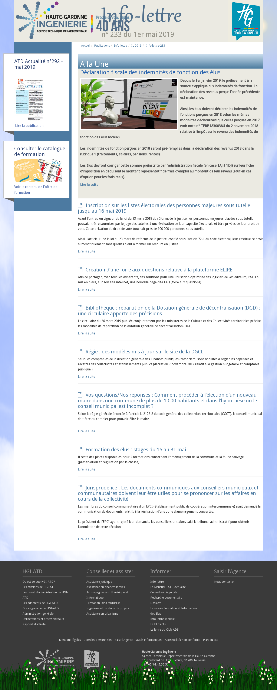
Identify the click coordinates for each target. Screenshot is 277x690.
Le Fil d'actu (158, 624)
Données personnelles (97, 639)
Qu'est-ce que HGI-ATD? (39, 581)
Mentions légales (70, 639)
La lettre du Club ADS (164, 629)
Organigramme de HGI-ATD (41, 608)
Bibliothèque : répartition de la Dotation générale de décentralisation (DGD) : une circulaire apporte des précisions (169, 310)
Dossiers (155, 603)
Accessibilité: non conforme (182, 639)
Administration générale (38, 613)
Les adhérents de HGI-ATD (40, 603)
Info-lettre (120, 45)
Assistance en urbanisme (102, 613)
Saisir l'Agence (124, 639)
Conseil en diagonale (163, 592)
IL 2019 (136, 45)
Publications (102, 45)
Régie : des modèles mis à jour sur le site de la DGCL (141, 352)
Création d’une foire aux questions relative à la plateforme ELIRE (155, 270)
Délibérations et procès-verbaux (43, 619)
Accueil (85, 45)
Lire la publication (29, 126)
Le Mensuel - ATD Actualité (168, 587)
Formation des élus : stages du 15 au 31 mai (132, 450)
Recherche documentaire (166, 597)
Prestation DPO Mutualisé (103, 603)
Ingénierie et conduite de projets (107, 608)
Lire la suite (89, 184)
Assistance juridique (99, 581)
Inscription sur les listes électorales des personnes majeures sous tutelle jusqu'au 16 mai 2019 (164, 208)
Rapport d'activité (34, 624)
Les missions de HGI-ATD (39, 587)
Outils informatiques (149, 639)
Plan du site (210, 639)
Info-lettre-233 (155, 45)
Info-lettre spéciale (162, 619)
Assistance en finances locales (105, 587)
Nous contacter (224, 581)
